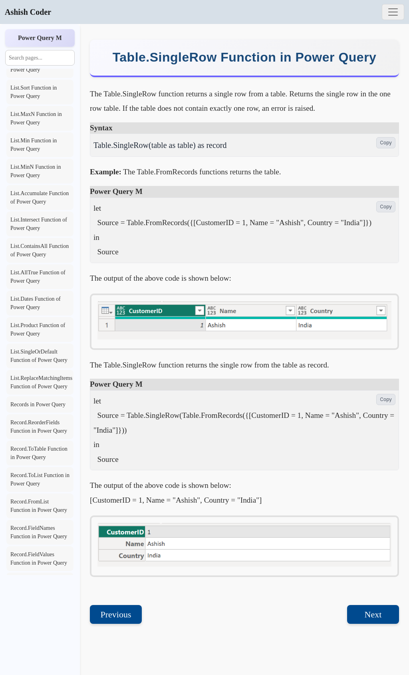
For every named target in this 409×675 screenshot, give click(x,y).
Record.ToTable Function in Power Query (39, 453)
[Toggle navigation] (393, 12)
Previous (116, 614)
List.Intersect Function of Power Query (38, 224)
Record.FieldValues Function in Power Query (38, 558)
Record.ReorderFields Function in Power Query (38, 426)
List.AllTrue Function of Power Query (38, 277)
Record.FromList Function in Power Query (38, 506)
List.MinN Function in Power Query (35, 171)
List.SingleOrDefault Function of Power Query (39, 356)
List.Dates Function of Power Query (35, 303)
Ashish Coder (28, 12)
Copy (386, 143)
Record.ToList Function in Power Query (39, 479)
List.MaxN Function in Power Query (36, 118)
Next (373, 614)
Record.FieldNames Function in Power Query (38, 532)
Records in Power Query (38, 404)
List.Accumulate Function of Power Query (39, 197)
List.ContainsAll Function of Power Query (39, 250)
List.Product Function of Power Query (37, 329)
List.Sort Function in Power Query (33, 92)
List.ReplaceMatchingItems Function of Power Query (41, 382)
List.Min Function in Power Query (33, 145)
